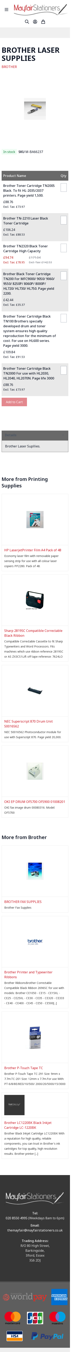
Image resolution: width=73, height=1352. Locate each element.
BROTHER (9, 67)
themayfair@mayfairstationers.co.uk (35, 1230)
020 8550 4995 (16, 1218)
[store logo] (40, 9)
